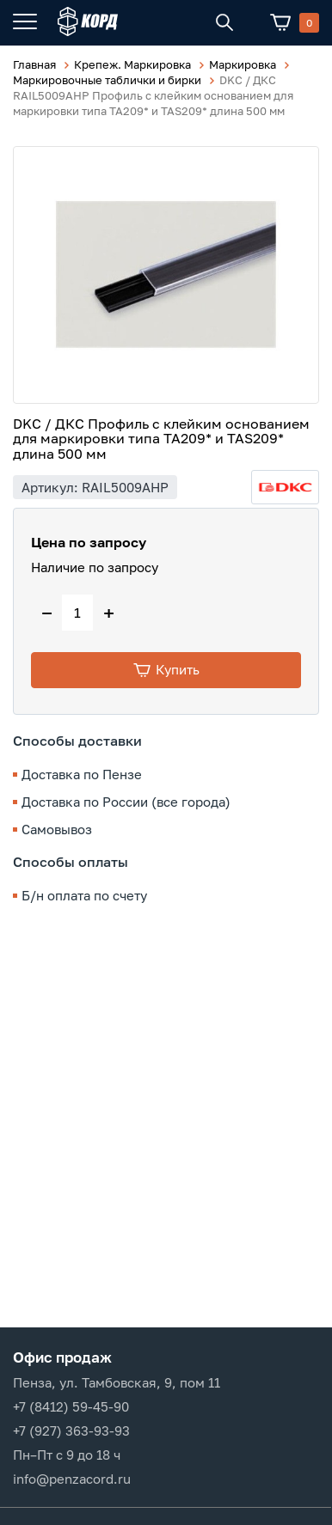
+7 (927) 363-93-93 (71, 1430)
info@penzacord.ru (72, 1478)
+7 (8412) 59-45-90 (71, 1406)
